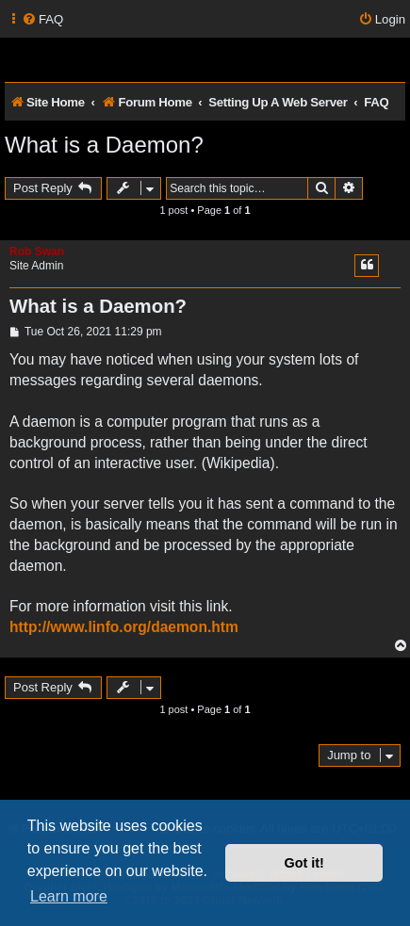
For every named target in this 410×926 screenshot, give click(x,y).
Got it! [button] (304, 862)
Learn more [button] (68, 896)
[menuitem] (42, 19)
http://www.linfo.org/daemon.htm (123, 627)
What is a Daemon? (104, 144)
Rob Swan (36, 251)
